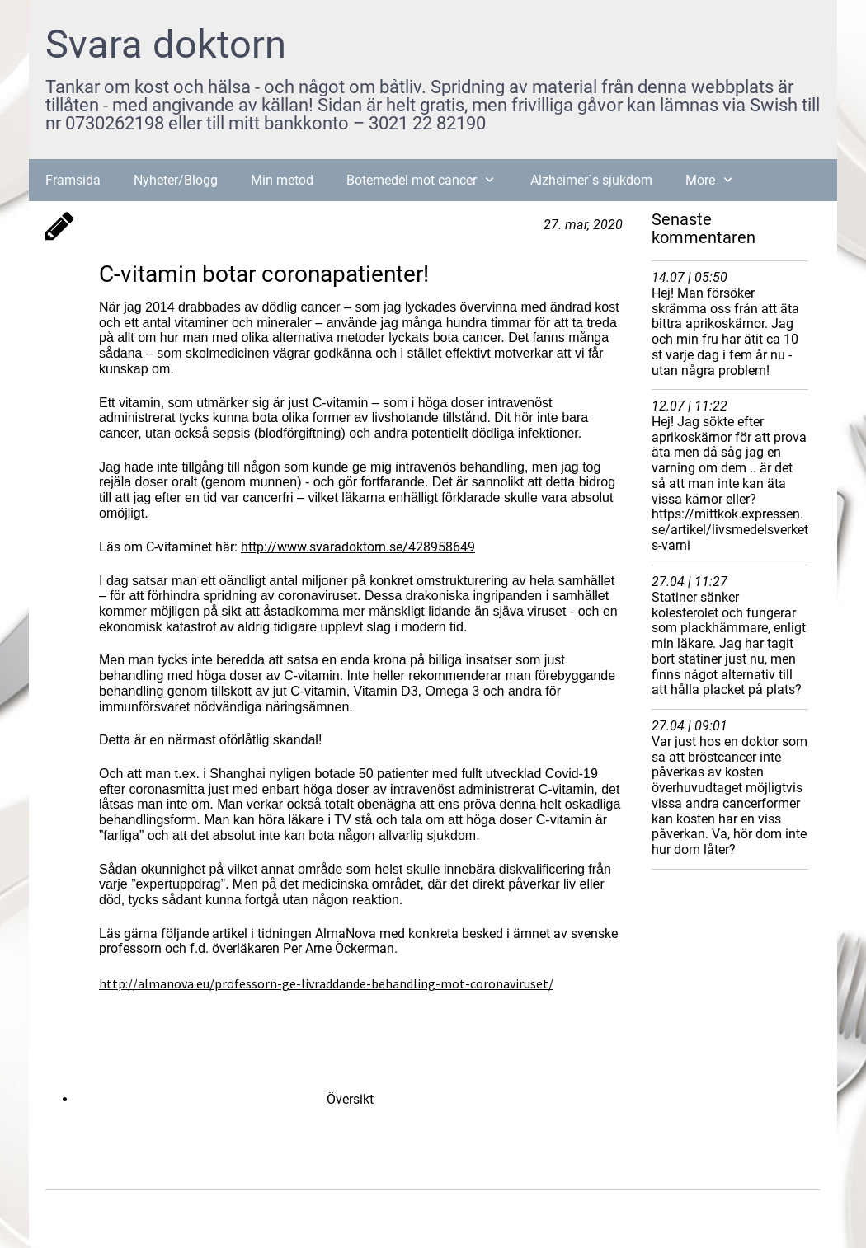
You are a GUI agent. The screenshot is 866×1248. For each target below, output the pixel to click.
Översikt (350, 1099)
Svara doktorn (165, 44)
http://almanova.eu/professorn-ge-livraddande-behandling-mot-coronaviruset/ (326, 983)
